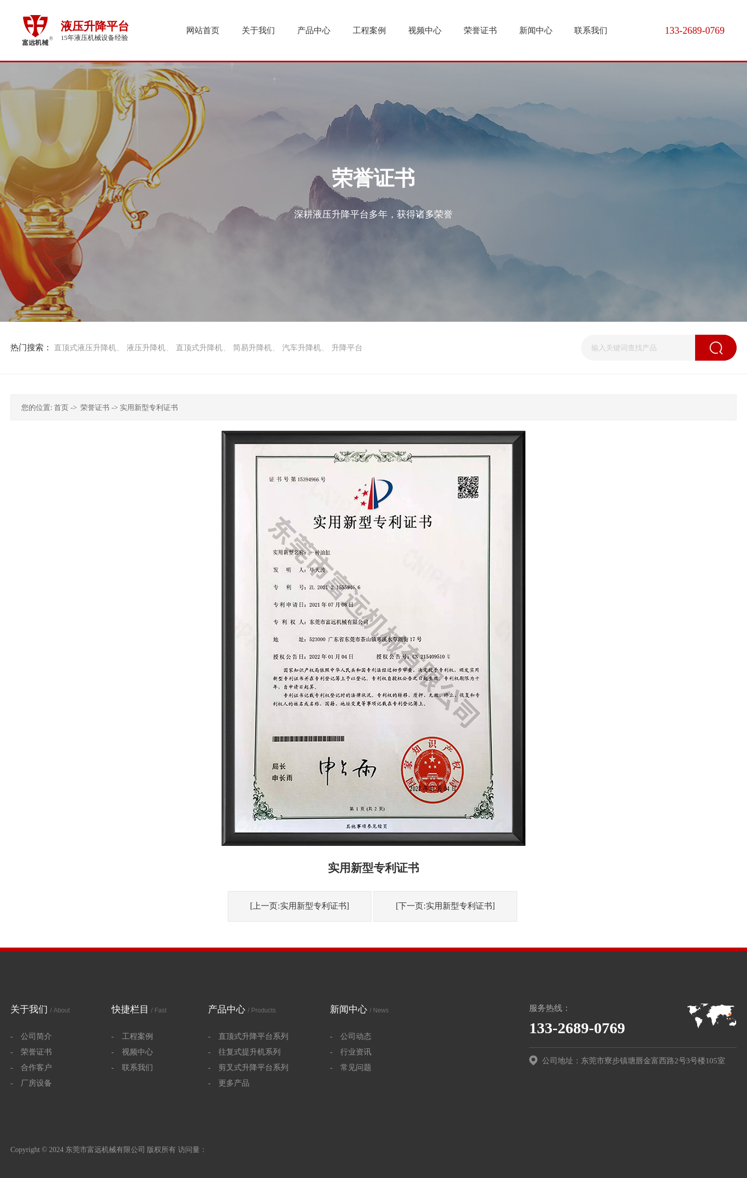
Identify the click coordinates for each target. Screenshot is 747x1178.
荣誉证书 (94, 408)
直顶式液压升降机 (85, 348)
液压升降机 (146, 348)
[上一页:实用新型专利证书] (299, 905)
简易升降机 (252, 348)
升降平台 (347, 348)
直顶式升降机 (199, 348)
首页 (61, 408)
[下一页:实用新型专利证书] (445, 905)
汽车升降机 (301, 348)
